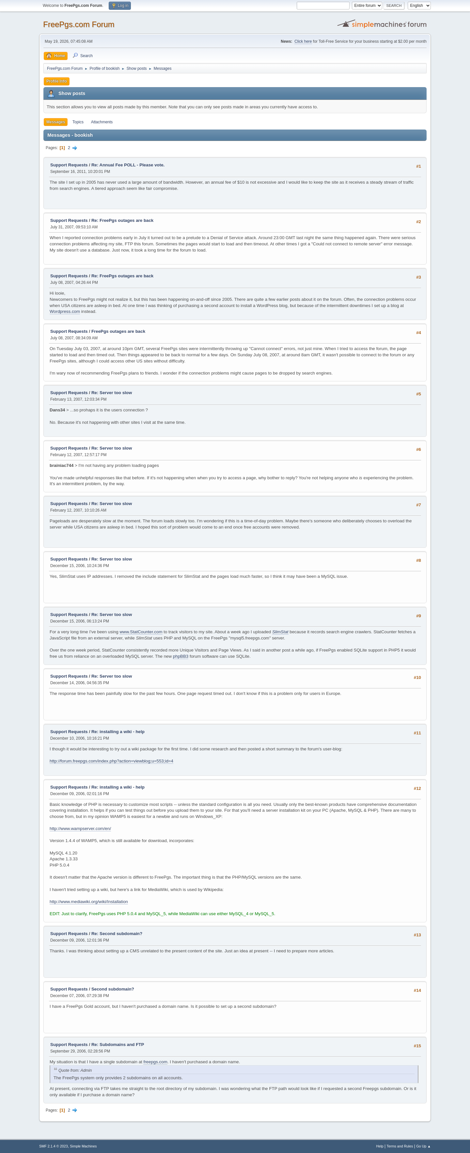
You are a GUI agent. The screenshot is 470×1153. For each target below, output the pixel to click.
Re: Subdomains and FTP (117, 1044)
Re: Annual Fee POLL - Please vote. (127, 164)
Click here (303, 41)
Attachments (102, 122)
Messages (55, 122)
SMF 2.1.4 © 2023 (53, 1146)
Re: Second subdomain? (116, 933)
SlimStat (280, 631)
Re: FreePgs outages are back (122, 220)
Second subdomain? (112, 989)
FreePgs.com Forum (79, 24)
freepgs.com (155, 1061)
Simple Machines (83, 1146)
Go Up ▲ (423, 1146)
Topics (78, 122)
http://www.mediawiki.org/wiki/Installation (89, 901)
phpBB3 (180, 656)
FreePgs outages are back (118, 331)
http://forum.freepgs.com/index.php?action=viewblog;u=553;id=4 (111, 761)
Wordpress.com (65, 311)
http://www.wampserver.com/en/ (80, 828)
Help (380, 1146)
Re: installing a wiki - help (118, 731)
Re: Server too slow (111, 392)
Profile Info (56, 81)
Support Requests (69, 164)
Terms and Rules (400, 1146)
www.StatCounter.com (140, 631)
